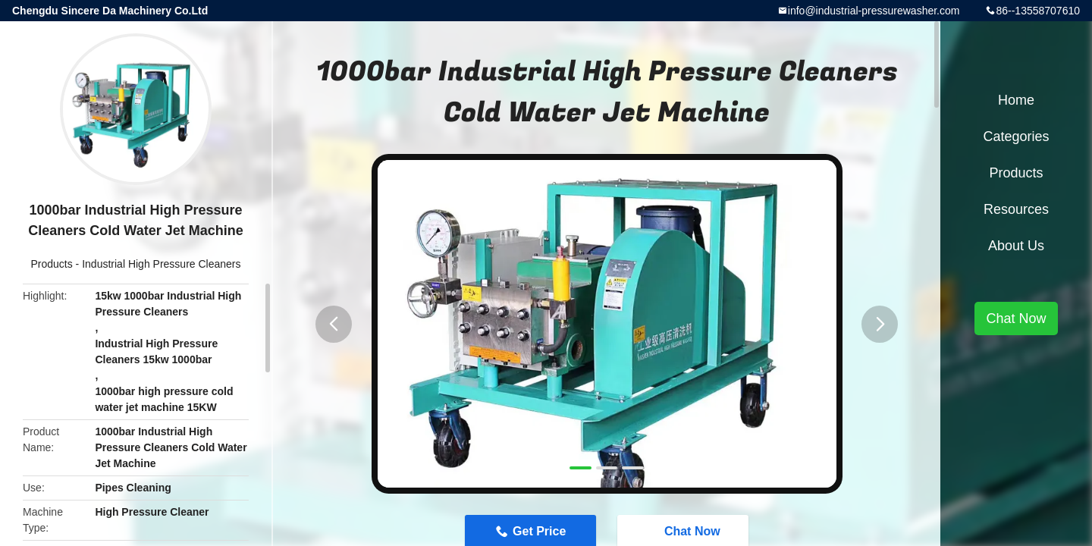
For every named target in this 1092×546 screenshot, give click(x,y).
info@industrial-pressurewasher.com (874, 11)
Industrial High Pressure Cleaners (161, 264)
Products (51, 264)
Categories (1016, 136)
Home (1016, 100)
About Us (1016, 245)
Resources (1016, 209)
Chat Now (1016, 318)
